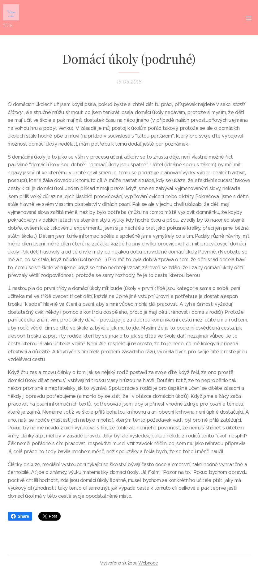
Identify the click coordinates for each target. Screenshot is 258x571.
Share (20, 516)
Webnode (148, 563)
